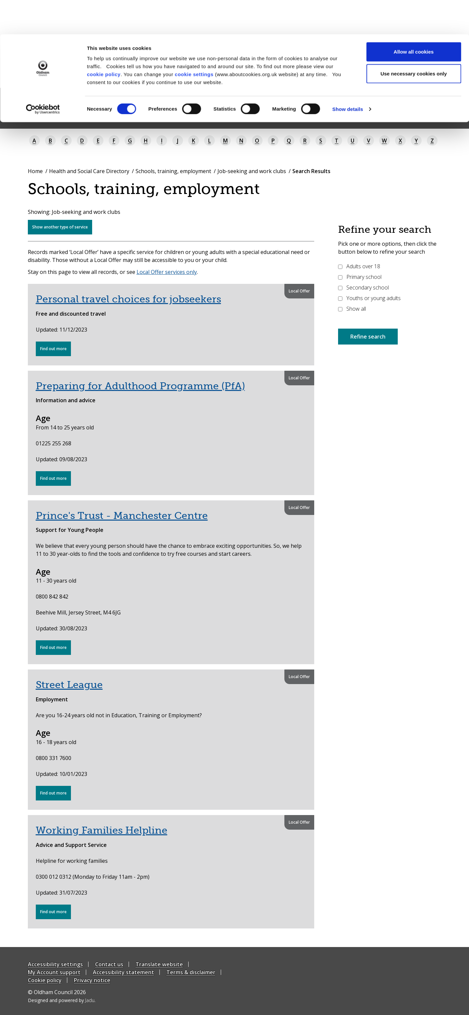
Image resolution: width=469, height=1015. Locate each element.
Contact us (109, 964)
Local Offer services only (167, 272)
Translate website (159, 964)
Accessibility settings (55, 964)
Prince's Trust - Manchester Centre (122, 515)
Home (35, 171)
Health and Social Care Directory (89, 171)
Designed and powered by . (61, 1000)
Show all (352, 308)
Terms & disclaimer (190, 972)
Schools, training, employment (173, 171)
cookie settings (194, 40)
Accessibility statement (123, 972)
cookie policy (104, 40)
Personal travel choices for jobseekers (128, 299)
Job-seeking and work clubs (251, 171)
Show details (347, 75)
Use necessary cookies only (414, 39)
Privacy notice (92, 980)
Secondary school (363, 287)
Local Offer (299, 291)
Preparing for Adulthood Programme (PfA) (140, 386)
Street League (69, 684)
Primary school (359, 277)
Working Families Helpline (101, 830)
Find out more (55, 351)
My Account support (54, 972)
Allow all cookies (414, 17)
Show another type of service (60, 227)
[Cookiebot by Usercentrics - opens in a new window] (43, 75)
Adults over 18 (359, 266)
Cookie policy (45, 980)
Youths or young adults (369, 298)
